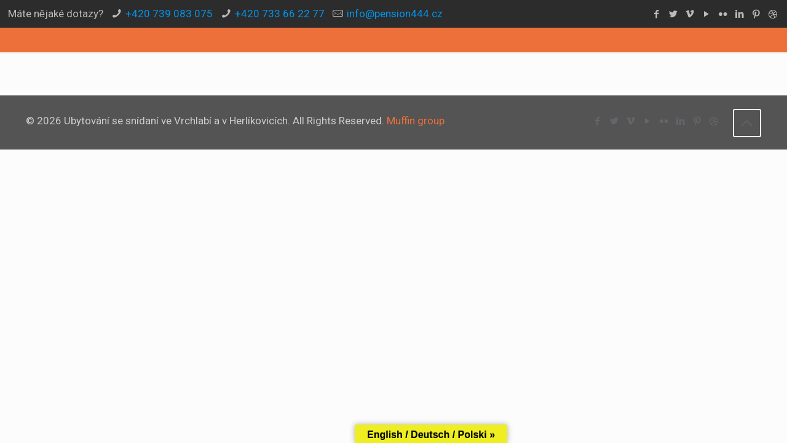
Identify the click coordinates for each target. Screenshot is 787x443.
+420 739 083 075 (169, 13)
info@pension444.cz (395, 13)
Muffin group (416, 120)
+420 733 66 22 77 (280, 13)
